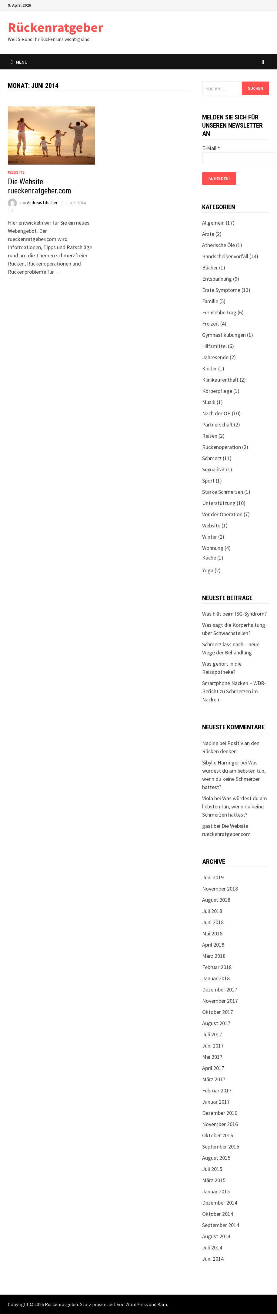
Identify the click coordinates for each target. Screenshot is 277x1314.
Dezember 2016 (219, 1112)
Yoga (207, 570)
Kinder (209, 368)
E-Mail (211, 148)
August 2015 (216, 1157)
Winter (209, 536)
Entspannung (217, 278)
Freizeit (210, 323)
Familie (210, 301)
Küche (209, 557)
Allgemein (213, 222)
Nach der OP (216, 413)
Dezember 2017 (219, 989)
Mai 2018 (212, 933)
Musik (208, 402)
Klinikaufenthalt (220, 379)
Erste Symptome (221, 289)
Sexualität (213, 469)
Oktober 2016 (217, 1135)
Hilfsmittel (214, 346)
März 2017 (213, 1079)
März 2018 (213, 955)
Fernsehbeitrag (219, 312)
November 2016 (220, 1124)
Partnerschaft (217, 424)
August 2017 (216, 1023)
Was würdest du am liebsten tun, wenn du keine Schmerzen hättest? (234, 806)
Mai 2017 (212, 1056)
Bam (162, 1304)
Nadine (210, 743)
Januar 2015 (216, 1191)
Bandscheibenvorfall (225, 256)
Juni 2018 (213, 922)
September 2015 (220, 1146)
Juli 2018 (212, 911)
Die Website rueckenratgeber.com (39, 186)
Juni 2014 (213, 1258)
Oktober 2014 (217, 1213)
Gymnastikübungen (224, 334)
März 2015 (213, 1180)
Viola (207, 798)
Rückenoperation (221, 446)
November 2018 (220, 888)
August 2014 (216, 1236)
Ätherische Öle (218, 245)
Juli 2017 (212, 1034)
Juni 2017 (213, 1045)
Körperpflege (217, 390)
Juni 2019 (213, 877)
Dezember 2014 (219, 1202)
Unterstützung (218, 503)
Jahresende (215, 357)
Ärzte (208, 233)
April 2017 (213, 1068)
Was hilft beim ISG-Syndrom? (234, 613)
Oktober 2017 (217, 1011)
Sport (208, 480)
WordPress (136, 1304)
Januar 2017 (216, 1101)
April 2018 (213, 944)
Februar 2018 (217, 967)
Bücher (210, 267)
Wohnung (212, 547)
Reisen (209, 435)
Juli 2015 (212, 1168)
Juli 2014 (212, 1247)
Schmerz (212, 458)
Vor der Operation (222, 514)
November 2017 (220, 1000)
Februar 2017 (217, 1090)
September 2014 (220, 1225)
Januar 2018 (216, 978)
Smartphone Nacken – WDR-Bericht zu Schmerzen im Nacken (234, 691)
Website (16, 172)
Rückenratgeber (55, 27)
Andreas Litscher (42, 203)
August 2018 (216, 899)
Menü (19, 62)
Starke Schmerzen (222, 491)
